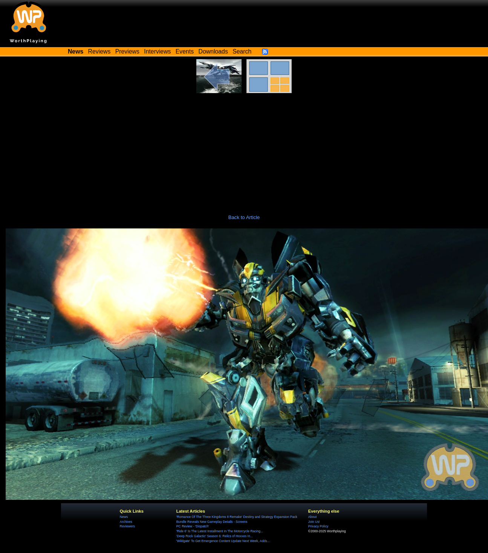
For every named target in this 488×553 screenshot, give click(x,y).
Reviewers (127, 526)
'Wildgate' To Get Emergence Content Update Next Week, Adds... (223, 541)
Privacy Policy (318, 526)
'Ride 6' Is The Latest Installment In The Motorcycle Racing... (219, 531)
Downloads (213, 51)
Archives (126, 522)
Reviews (99, 51)
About (312, 517)
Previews (127, 51)
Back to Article (244, 217)
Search (242, 51)
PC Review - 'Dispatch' (192, 526)
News (124, 517)
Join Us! (314, 522)
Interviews (157, 51)
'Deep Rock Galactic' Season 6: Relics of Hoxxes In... (214, 536)
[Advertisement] (244, 149)
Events (185, 51)
